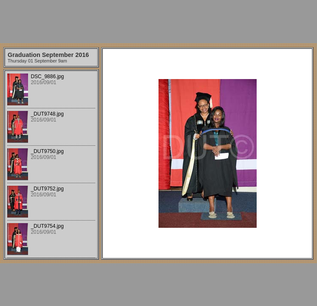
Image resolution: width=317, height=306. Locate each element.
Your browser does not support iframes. (51, 164)
